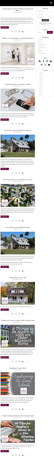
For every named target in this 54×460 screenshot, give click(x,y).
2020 (41, 85)
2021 (41, 83)
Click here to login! (45, 24)
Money (39, 48)
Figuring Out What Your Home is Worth (17, 84)
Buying (39, 41)
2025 (41, 75)
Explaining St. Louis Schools (17, 368)
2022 (41, 81)
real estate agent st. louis (42, 44)
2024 (41, 77)
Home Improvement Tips (42, 53)
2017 (41, 92)
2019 (41, 88)
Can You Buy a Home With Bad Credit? (18, 227)
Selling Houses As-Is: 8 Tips (18, 277)
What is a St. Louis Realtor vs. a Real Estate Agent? (17, 38)
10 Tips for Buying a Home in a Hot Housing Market (18, 416)
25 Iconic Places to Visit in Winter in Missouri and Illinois (17, 9)
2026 (41, 73)
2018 (41, 90)
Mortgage (40, 51)
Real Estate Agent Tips (42, 47)
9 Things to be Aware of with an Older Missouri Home (18, 320)
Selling (39, 42)
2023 (41, 79)
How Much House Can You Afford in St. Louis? (17, 180)
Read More (4, 27)
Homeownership (41, 45)
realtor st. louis (40, 50)
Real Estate (40, 39)
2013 (41, 94)
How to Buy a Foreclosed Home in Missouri (17, 130)
